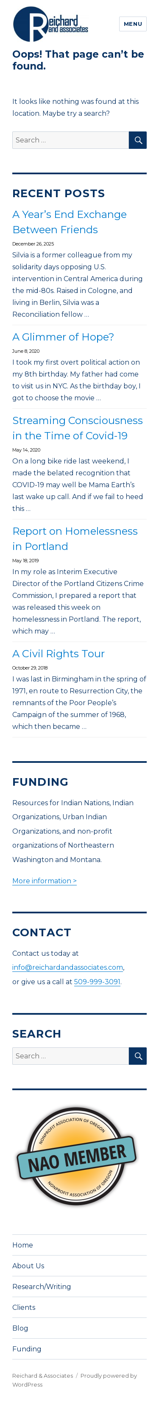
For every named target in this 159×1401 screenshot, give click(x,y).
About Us (28, 1266)
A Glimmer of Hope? (63, 337)
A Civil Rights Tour (58, 653)
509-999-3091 (97, 982)
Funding (27, 1349)
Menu (133, 23)
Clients (23, 1307)
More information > (44, 881)
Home (22, 1245)
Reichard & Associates (42, 1375)
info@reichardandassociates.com (67, 967)
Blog (20, 1328)
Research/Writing (41, 1287)
